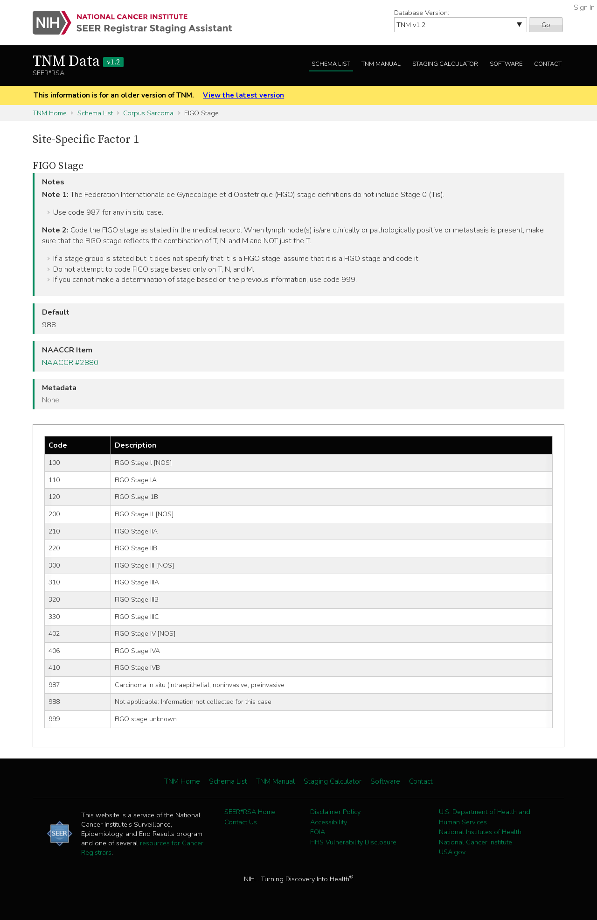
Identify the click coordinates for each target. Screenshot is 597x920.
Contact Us (240, 822)
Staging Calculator (445, 64)
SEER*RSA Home (250, 811)
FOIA (317, 831)
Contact (548, 64)
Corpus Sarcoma (148, 113)
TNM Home (50, 113)
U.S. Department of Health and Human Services (484, 817)
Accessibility (328, 822)
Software (506, 64)
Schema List (331, 64)
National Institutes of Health (480, 831)
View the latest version (243, 95)
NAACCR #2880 (70, 363)
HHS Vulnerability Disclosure (353, 842)
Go (545, 24)
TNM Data (78, 61)
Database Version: (421, 12)
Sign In (584, 7)
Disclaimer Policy (335, 811)
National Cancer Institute (475, 842)
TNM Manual (381, 64)
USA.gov (452, 852)
